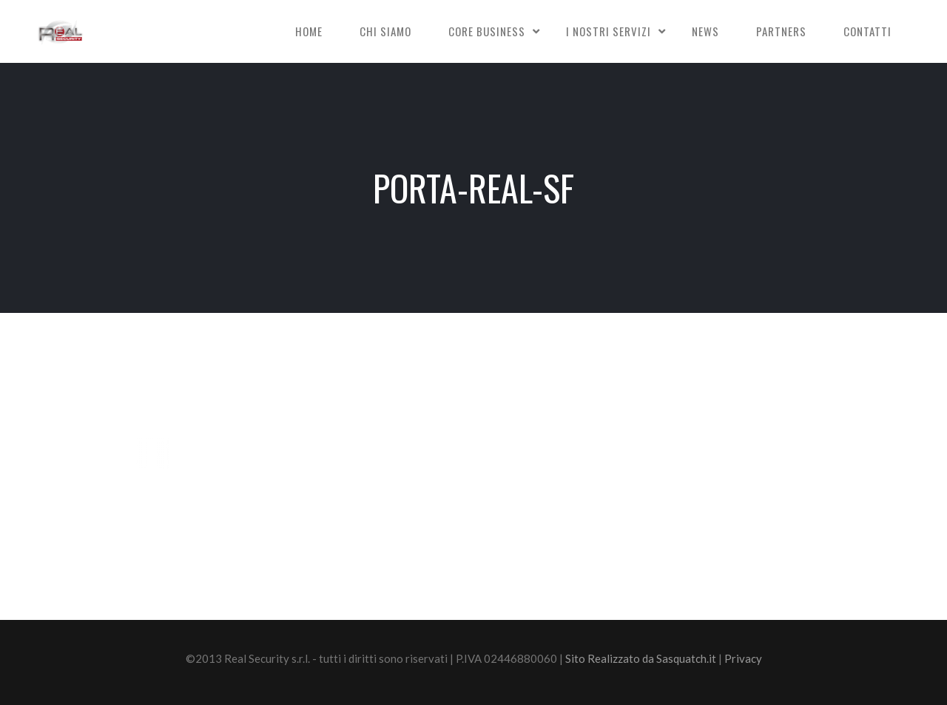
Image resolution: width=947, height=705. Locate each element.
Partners (781, 31)
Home (309, 31)
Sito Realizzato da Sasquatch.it (640, 658)
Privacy (743, 658)
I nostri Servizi (608, 31)
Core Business (486, 31)
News (705, 31)
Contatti (867, 31)
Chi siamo (385, 31)
